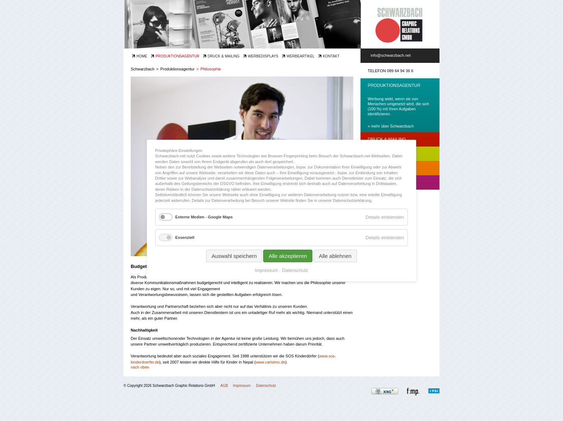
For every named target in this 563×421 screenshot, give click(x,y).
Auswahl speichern (234, 256)
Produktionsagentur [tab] (394, 85)
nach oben (140, 367)
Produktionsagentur (177, 56)
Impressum (242, 386)
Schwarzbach (142, 69)
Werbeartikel (301, 56)
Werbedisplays (263, 56)
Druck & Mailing (223, 56)
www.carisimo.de (270, 362)
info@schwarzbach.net (390, 55)
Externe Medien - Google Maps (204, 217)
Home (141, 56)
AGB (224, 386)
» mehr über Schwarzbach (391, 126)
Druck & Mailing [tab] (387, 139)
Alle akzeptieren (288, 256)
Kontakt (331, 56)
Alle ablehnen (335, 256)
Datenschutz (266, 386)
